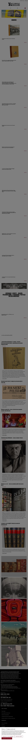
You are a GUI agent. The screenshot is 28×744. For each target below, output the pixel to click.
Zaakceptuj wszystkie (7, 738)
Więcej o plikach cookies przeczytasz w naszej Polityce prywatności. (11, 734)
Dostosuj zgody (19, 736)
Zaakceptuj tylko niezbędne (8, 736)
